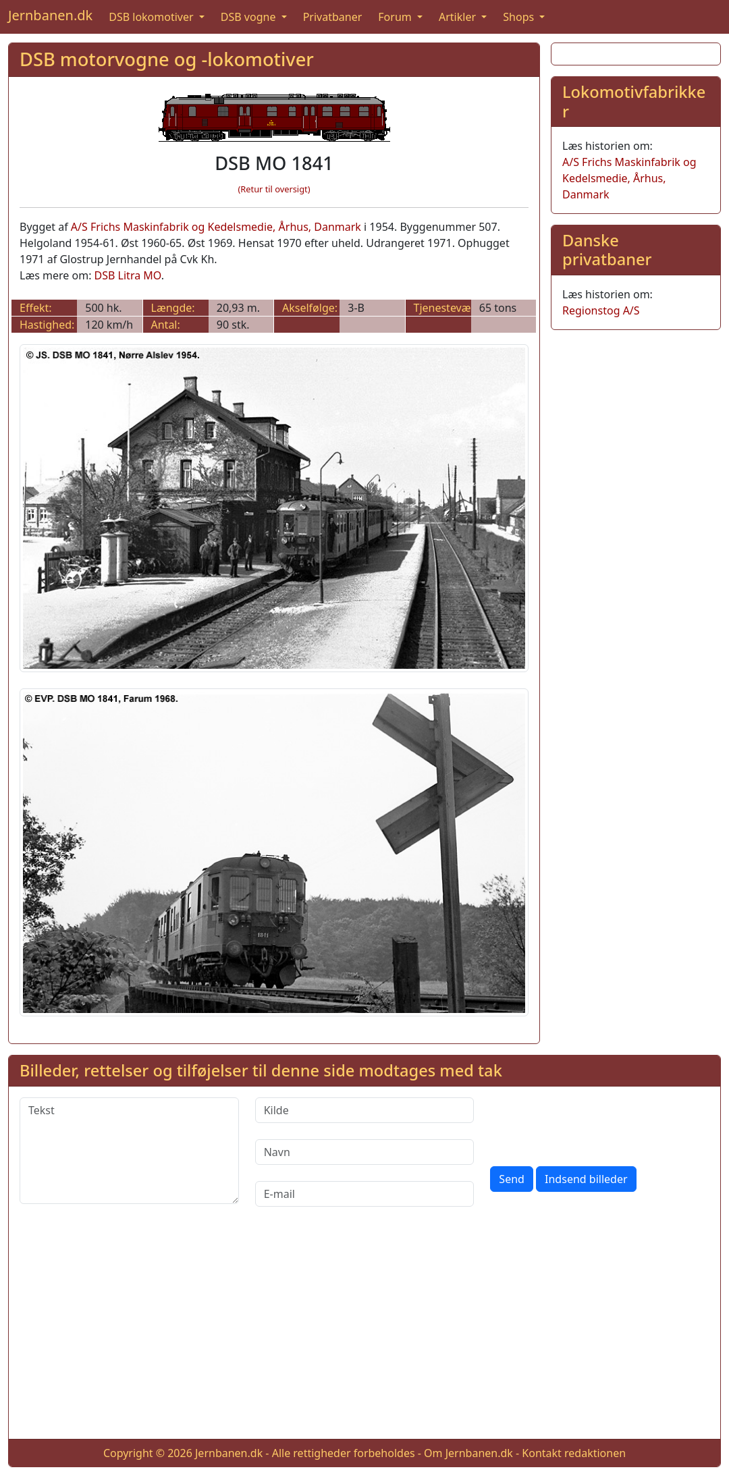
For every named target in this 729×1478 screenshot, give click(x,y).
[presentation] (592, 1123)
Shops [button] (520, 16)
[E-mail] (365, 1194)
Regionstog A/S (601, 310)
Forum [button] (396, 16)
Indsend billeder (586, 1179)
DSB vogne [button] (250, 16)
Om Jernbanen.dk (468, 1453)
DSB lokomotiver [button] (152, 16)
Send (511, 1179)
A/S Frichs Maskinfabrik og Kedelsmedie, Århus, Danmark (216, 226)
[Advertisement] (364, 1333)
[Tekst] (129, 1150)
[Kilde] (365, 1110)
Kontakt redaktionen (574, 1453)
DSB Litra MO (127, 275)
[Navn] (365, 1152)
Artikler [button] (459, 16)
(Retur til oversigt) (274, 189)
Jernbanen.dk (50, 15)
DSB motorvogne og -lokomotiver (167, 59)
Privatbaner (332, 16)
